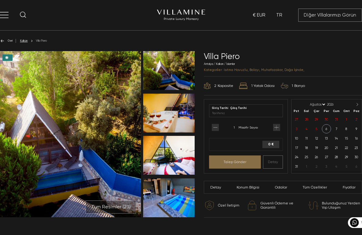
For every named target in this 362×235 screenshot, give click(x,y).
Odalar (281, 187)
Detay (273, 162)
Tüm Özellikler (315, 187)
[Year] (335, 104)
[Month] (317, 104)
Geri (6, 41)
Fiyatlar (349, 187)
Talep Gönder (234, 162)
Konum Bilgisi (248, 187)
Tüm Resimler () (111, 207)
